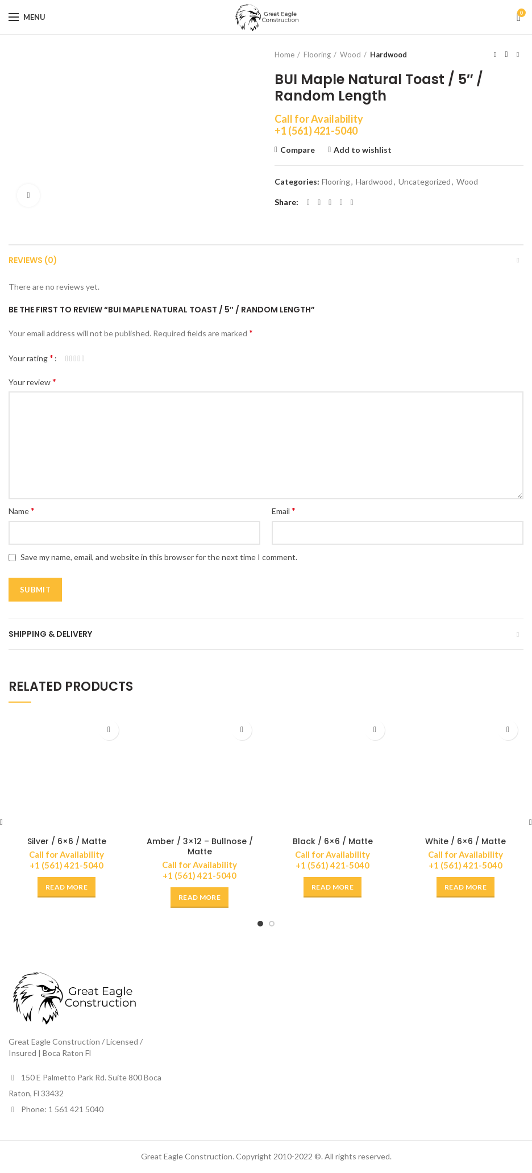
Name (22, 510)
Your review (32, 381)
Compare (297, 150)
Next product (518, 54)
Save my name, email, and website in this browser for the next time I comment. (158, 557)
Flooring (317, 54)
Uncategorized (424, 181)
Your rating (31, 357)
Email (284, 510)
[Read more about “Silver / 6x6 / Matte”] (66, 887)
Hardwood (388, 54)
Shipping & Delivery (50, 634)
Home (284, 54)
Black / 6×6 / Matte (333, 841)
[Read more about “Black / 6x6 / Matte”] (332, 887)
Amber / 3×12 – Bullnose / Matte (200, 846)
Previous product (495, 54)
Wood (350, 54)
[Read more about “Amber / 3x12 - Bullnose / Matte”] (199, 897)
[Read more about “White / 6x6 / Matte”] (465, 887)
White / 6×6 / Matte (465, 841)
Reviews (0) (33, 260)
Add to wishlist (363, 150)
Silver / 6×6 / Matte (66, 841)
